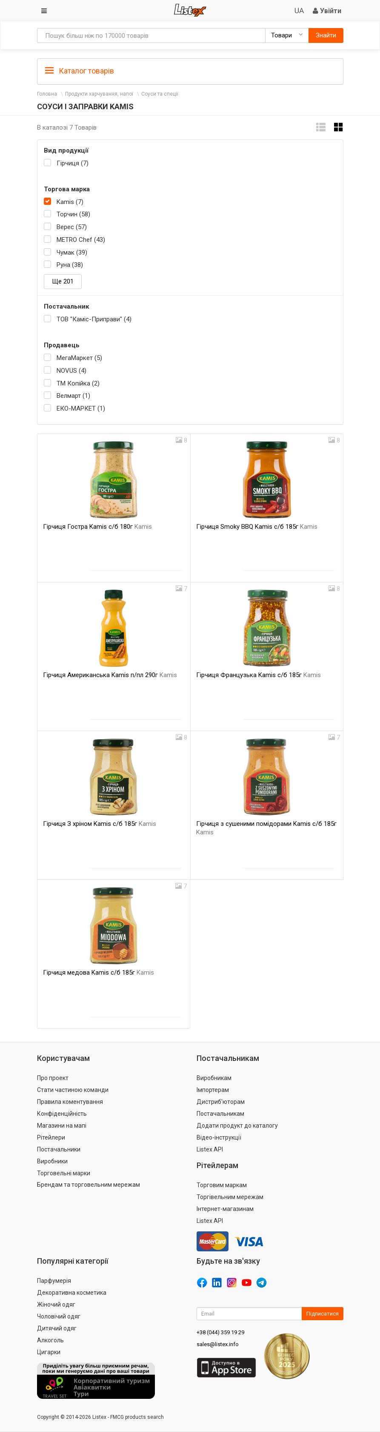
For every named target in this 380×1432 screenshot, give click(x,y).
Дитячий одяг (57, 1328)
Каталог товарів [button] (79, 71)
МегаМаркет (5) (79, 358)
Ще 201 (63, 281)
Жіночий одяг (56, 1304)
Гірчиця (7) (73, 163)
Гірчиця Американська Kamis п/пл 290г (110, 675)
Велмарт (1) (73, 396)
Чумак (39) (72, 252)
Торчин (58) (73, 214)
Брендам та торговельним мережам (88, 1184)
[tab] (190, 70)
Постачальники (58, 1149)
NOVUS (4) (71, 370)
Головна (47, 94)
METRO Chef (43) (81, 240)
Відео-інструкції (219, 1137)
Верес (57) (72, 227)
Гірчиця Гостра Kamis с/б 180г (97, 526)
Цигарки (48, 1352)
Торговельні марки (63, 1173)
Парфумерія (54, 1280)
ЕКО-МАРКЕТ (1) (81, 408)
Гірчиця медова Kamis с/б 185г (98, 972)
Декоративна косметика (71, 1292)
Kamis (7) (70, 202)
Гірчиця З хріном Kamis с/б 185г (99, 824)
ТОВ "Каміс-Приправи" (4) (94, 319)
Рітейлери (51, 1137)
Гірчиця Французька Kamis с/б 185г (258, 675)
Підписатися (322, 1313)
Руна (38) (70, 265)
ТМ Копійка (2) (78, 383)
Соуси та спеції (159, 94)
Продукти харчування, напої (99, 94)
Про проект (53, 1078)
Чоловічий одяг (58, 1316)
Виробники (52, 1161)
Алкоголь (50, 1340)
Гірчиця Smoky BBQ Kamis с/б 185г (256, 526)
